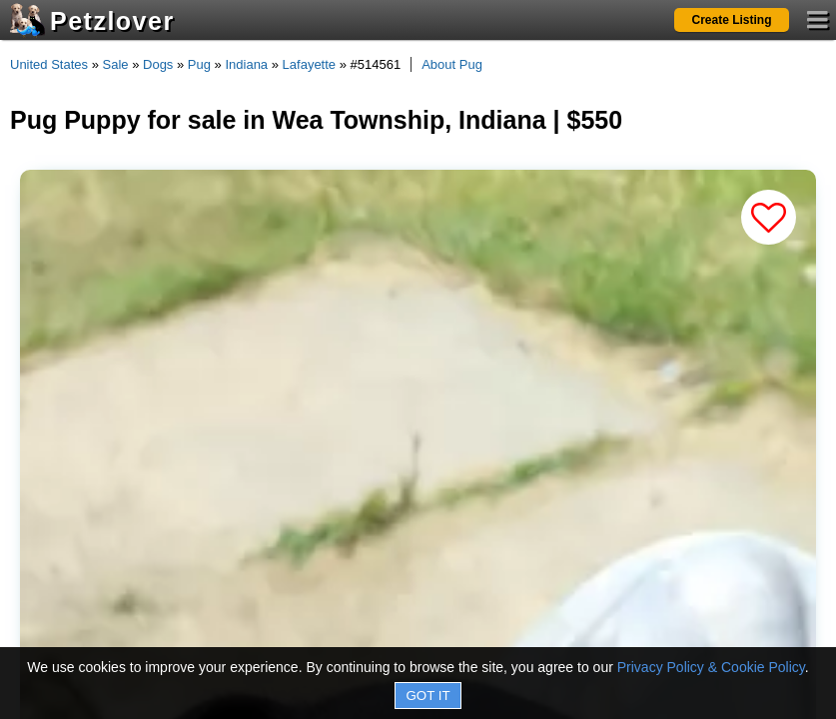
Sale (116, 64)
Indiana (246, 64)
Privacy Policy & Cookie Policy (711, 667)
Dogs (158, 64)
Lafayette (310, 64)
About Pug (451, 64)
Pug (199, 64)
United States (49, 64)
